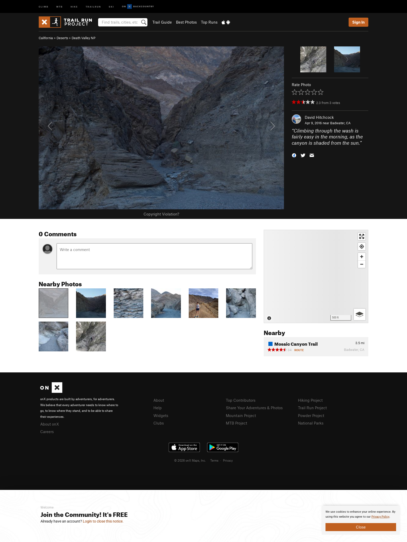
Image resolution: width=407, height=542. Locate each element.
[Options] (359, 314)
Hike (74, 6)
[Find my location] (361, 246)
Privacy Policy (380, 516)
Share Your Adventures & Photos (254, 407)
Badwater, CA (340, 123)
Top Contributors (240, 400)
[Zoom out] (361, 264)
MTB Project (236, 423)
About (158, 400)
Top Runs (209, 22)
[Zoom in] (361, 256)
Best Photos (186, 22)
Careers (47, 431)
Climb (44, 6)
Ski (111, 6)
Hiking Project (310, 400)
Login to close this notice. (103, 521)
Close (361, 527)
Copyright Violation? (161, 214)
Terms (214, 460)
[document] (360, 520)
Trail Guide (162, 22)
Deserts (62, 38)
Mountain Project (241, 415)
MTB (59, 6)
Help (157, 407)
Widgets (160, 415)
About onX (49, 424)
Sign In (358, 22)
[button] (294, 155)
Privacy (228, 460)
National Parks (310, 423)
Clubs (158, 423)
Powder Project (311, 415)
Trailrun (93, 6)
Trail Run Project (312, 407)
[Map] (316, 276)
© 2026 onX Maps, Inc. (190, 460)
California (46, 38)
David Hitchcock (319, 117)
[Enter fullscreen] (361, 236)
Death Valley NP (84, 38)
